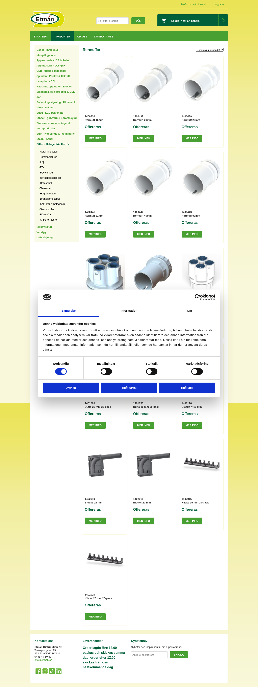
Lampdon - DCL (46, 81)
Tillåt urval (129, 387)
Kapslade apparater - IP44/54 (54, 86)
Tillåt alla (187, 387)
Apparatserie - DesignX (50, 65)
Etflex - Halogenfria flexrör (52, 144)
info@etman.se (43, 659)
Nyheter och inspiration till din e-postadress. (156, 647)
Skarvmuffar (47, 209)
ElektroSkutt (44, 226)
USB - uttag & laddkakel (51, 70)
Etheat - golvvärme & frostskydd (56, 117)
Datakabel (46, 183)
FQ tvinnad (46, 172)
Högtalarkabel (48, 193)
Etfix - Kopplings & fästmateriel (55, 133)
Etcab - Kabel (44, 138)
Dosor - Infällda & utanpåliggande (47, 52)
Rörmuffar (46, 214)
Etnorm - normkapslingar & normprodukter (53, 126)
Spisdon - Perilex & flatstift (53, 76)
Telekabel (45, 188)
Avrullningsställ (48, 151)
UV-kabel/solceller (50, 177)
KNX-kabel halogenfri (52, 203)
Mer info (95, 138)
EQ (42, 162)
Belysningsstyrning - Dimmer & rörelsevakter (56, 105)
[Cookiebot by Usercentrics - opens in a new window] (197, 297)
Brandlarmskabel (50, 198)
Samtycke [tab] (68, 310)
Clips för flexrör (49, 219)
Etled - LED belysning (49, 112)
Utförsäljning (44, 237)
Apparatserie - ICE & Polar (52, 60)
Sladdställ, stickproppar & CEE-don (56, 94)
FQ (42, 167)
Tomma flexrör (48, 156)
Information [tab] (129, 310)
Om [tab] (189, 310)
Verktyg (41, 232)
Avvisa (71, 387)
